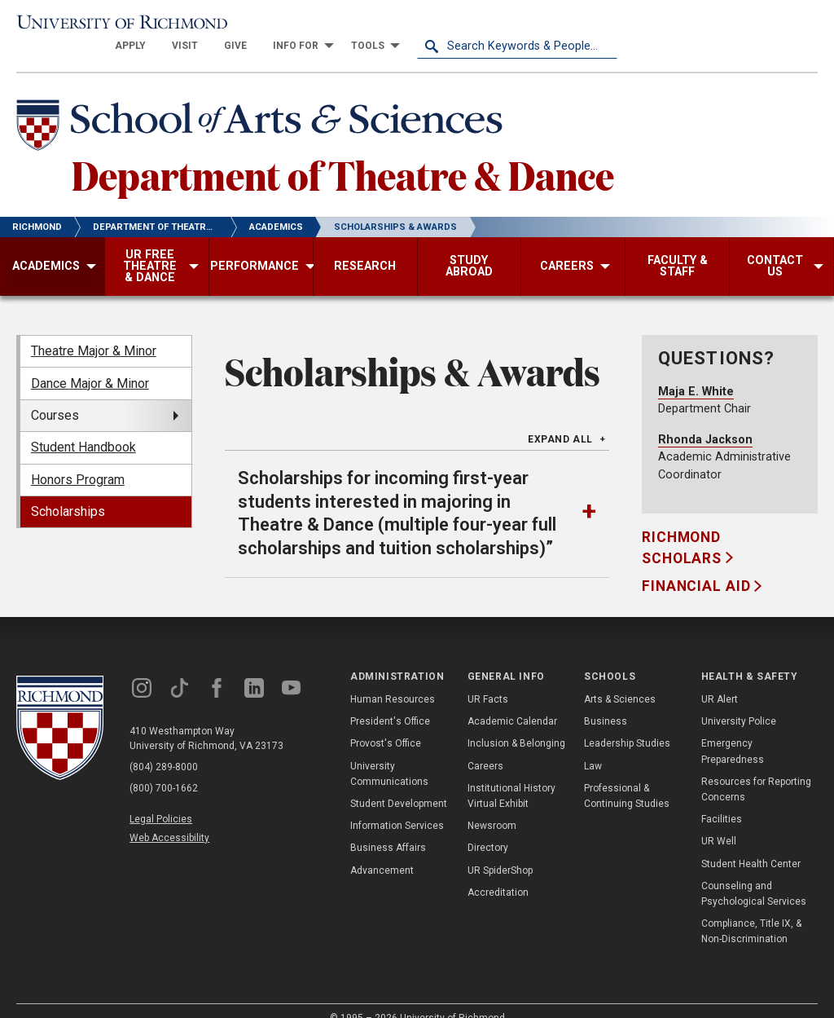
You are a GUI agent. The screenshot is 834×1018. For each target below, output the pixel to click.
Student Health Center (751, 843)
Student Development (398, 784)
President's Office (390, 701)
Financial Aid (698, 566)
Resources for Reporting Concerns (756, 769)
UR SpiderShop (500, 850)
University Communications (389, 753)
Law (593, 745)
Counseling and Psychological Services (753, 874)
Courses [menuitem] (55, 395)
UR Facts (487, 679)
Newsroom (491, 806)
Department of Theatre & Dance (343, 154)
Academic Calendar (512, 701)
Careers (485, 745)
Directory (487, 828)
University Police (738, 701)
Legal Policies (160, 798)
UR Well (718, 821)
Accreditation (498, 873)
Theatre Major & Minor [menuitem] (93, 331)
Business (605, 701)
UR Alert (719, 679)
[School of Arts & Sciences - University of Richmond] (263, 108)
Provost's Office (385, 723)
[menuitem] (330, 26)
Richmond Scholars (684, 527)
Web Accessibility (169, 818)
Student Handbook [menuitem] (83, 427)
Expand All (560, 419)
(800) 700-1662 (163, 767)
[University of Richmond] (116, 26)
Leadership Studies (627, 723)
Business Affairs (388, 828)
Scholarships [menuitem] (68, 492)
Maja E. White (696, 371)
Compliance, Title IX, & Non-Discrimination (751, 911)
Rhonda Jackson (705, 419)
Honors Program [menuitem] (78, 460)
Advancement (382, 850)
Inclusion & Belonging (516, 723)
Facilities (721, 799)
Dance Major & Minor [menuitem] (90, 363)
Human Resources (392, 679)
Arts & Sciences (620, 679)
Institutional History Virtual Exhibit (511, 776)
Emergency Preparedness (732, 731)
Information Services (397, 806)
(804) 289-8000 (163, 746)
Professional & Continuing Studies (626, 776)
